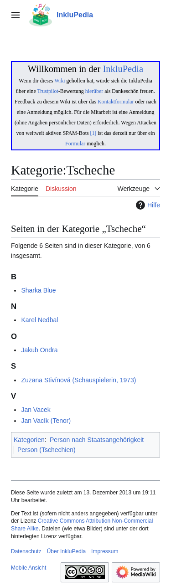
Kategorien (29, 439)
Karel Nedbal (39, 320)
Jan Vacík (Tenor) (46, 420)
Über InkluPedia (66, 551)
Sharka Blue (38, 290)
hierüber (94, 91)
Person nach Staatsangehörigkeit (97, 439)
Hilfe (147, 205)
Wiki (59, 80)
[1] (93, 133)
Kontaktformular (116, 101)
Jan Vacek (35, 409)
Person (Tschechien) (46, 449)
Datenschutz (26, 551)
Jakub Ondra (39, 350)
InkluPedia (123, 69)
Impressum (104, 551)
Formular (75, 143)
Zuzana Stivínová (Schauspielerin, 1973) (78, 380)
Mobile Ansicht (28, 568)
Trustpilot (47, 91)
